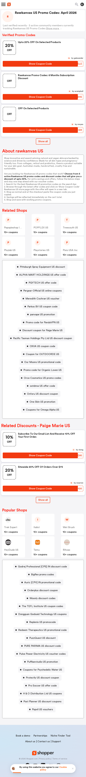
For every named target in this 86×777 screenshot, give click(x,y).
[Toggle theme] (82, 4)
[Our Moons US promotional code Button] (41, 362)
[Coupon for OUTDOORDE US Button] (41, 354)
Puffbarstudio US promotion (42, 662)
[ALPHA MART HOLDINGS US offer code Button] (41, 275)
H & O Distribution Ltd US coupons (42, 693)
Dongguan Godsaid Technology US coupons (42, 614)
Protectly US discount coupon (42, 677)
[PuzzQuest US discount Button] (41, 638)
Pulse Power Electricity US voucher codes (42, 654)
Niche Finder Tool (60, 735)
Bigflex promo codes (42, 574)
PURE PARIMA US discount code (42, 646)
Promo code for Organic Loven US (42, 370)
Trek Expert (10, 527)
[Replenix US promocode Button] (41, 622)
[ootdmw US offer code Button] (41, 386)
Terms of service (59, 759)
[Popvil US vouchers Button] (41, 709)
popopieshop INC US (15, 227)
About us (30, 741)
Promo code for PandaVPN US (42, 322)
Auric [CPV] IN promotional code (42, 582)
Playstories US (41, 250)
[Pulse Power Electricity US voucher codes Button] (41, 654)
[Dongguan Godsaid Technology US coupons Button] (41, 614)
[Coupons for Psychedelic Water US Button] (41, 670)
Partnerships (40, 735)
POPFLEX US (41, 227)
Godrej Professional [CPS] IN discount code (42, 566)
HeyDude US (11, 550)
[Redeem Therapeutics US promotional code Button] (41, 630)
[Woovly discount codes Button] (41, 598)
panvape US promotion (42, 314)
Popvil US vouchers (42, 709)
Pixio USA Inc (70, 250)
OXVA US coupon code (42, 346)
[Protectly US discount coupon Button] (41, 678)
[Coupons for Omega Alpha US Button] (41, 410)
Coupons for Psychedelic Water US (42, 669)
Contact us (43, 741)
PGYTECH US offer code (42, 282)
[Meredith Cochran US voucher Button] (41, 298)
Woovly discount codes (42, 598)
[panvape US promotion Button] (41, 314)
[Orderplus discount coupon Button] (41, 590)
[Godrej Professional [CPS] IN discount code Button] (41, 566)
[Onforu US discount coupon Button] (41, 394)
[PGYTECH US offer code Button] (41, 283)
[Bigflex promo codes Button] (41, 574)
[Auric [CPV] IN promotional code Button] (41, 582)
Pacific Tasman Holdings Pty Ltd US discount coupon (42, 338)
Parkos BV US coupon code (42, 306)
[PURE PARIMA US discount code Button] (41, 646)
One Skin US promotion (42, 402)
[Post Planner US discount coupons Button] (41, 701)
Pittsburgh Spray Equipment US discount (42, 267)
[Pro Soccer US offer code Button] (41, 685)
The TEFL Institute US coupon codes (42, 606)
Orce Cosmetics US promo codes (42, 378)
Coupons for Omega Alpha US (42, 409)
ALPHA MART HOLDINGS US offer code (42, 275)
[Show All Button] (43, 500)
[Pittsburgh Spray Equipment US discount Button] (41, 267)
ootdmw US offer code (42, 386)
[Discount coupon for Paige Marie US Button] (41, 330)
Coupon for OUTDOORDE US (42, 354)
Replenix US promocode (42, 622)
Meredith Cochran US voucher (42, 298)
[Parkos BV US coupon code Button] (41, 306)
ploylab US (10, 250)
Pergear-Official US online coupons (42, 290)
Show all (43, 500)
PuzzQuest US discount (42, 638)
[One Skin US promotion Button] (41, 402)
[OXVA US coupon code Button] (41, 346)
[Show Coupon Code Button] (40, 64)
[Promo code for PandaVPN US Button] (41, 322)
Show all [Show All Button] (43, 141)
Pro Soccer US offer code (42, 685)
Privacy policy (45, 759)
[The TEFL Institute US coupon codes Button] (41, 606)
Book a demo (23, 735)
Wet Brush (69, 527)
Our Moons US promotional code (42, 362)
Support (56, 741)
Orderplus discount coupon (42, 590)
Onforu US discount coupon (42, 394)
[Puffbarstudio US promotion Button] (41, 662)
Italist (37, 527)
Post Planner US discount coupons (42, 701)
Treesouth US (70, 227)
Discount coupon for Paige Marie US (42, 330)
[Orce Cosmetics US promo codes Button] (41, 378)
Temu (37, 550)
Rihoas (66, 550)
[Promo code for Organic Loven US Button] (41, 370)
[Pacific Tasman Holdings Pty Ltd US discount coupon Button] (41, 338)
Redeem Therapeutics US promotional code (42, 630)
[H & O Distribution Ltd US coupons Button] (41, 693)
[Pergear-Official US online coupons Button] (41, 291)
